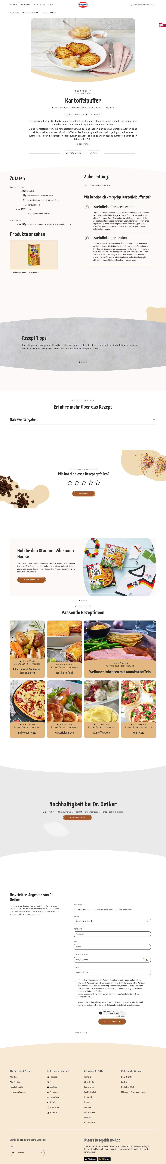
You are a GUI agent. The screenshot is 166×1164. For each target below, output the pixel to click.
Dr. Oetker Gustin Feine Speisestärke (43, 200)
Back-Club (125, 1082)
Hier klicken (114, 1013)
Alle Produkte (15, 1082)
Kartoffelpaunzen (64, 709)
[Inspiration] (41, 5)
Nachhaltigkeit (90, 1092)
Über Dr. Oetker (90, 1082)
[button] (83, 86)
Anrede (77, 916)
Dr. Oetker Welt (127, 1087)
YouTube (53, 1087)
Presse (87, 1102)
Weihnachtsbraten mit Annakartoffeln (120, 649)
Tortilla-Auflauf (64, 649)
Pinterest (54, 1092)
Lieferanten (89, 1097)
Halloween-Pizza (27, 709)
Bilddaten (88, 1118)
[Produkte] (27, 5)
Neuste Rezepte (16, 1087)
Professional (89, 1123)
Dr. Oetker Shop (128, 1077)
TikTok (52, 1102)
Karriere (87, 1107)
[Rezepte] (15, 5)
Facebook (54, 1077)
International (89, 1113)
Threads (53, 1113)
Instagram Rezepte (18, 1092)
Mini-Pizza (138, 709)
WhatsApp (54, 1107)
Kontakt (87, 1077)
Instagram (54, 1097)
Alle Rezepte (15, 1077)
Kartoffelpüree (101, 709)
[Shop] (53, 5)
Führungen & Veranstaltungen (134, 1092)
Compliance (89, 1087)
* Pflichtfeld (80, 1033)
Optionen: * (79, 905)
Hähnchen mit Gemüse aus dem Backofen (27, 649)
